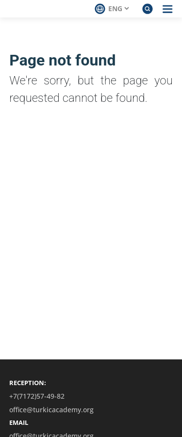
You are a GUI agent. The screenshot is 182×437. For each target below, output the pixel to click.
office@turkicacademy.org (51, 410)
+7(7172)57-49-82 (37, 396)
